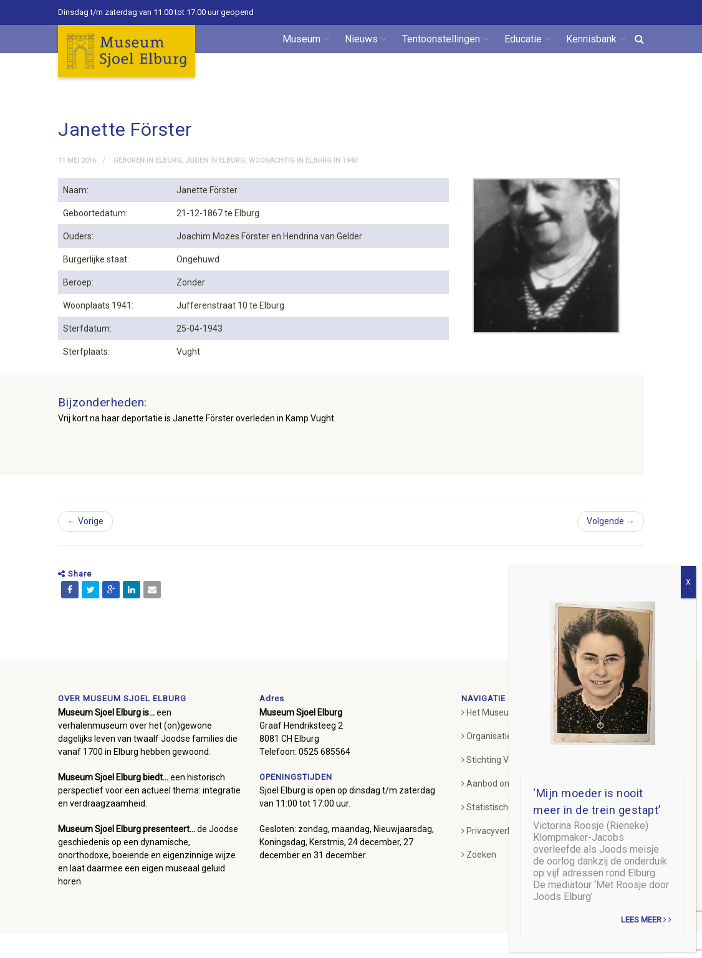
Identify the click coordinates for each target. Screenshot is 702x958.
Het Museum (489, 729)
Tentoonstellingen (445, 39)
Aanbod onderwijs (499, 800)
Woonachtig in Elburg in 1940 (303, 160)
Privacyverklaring (497, 848)
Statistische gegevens (507, 824)
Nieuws (366, 39)
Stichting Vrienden (500, 777)
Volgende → (611, 538)
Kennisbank (595, 39)
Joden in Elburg (215, 160)
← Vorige (85, 538)
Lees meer (646, 919)
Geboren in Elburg (147, 160)
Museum (305, 39)
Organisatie (486, 753)
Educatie (527, 39)
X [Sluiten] (688, 582)
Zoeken (478, 871)
